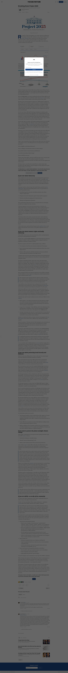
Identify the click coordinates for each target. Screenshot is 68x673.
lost (35, 264)
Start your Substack (32, 671)
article (41, 379)
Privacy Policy (40, 72)
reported (20, 298)
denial (47, 362)
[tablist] (22, 594)
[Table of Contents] (1, 336)
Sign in (65, 1)
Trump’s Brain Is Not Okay (23, 640)
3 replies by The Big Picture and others (26, 629)
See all (20, 659)
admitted (32, 124)
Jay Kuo (28, 9)
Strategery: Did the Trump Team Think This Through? (29, 653)
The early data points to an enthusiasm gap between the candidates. (28, 648)
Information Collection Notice (34, 72)
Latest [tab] (21, 637)
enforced (45, 285)
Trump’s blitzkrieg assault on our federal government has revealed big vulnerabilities (29, 655)
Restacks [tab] (24, 594)
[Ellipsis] (49, 602)
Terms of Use (38, 71)
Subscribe (61, 1)
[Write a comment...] (35, 599)
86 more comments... (21, 633)
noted (46, 179)
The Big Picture (23, 9)
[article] (34, 642)
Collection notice (13, 671)
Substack (59, 671)
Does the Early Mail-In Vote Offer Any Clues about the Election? (29, 647)
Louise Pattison (22, 613)
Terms (9, 671)
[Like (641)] (20, 12)
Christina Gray (22, 602)
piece (23, 406)
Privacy (7, 671)
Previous (21, 588)
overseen (38, 343)
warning (19, 503)
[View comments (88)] (23, 12)
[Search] (56, 2)
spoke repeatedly (25, 38)
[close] (42, 58)
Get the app (37, 671)
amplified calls (42, 226)
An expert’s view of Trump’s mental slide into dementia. (26, 641)
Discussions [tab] (24, 637)
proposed (46, 370)
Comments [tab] (20, 594)
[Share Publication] (57, 2)
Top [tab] (19, 637)
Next (47, 588)
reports (29, 275)
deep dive (32, 463)
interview (42, 98)
